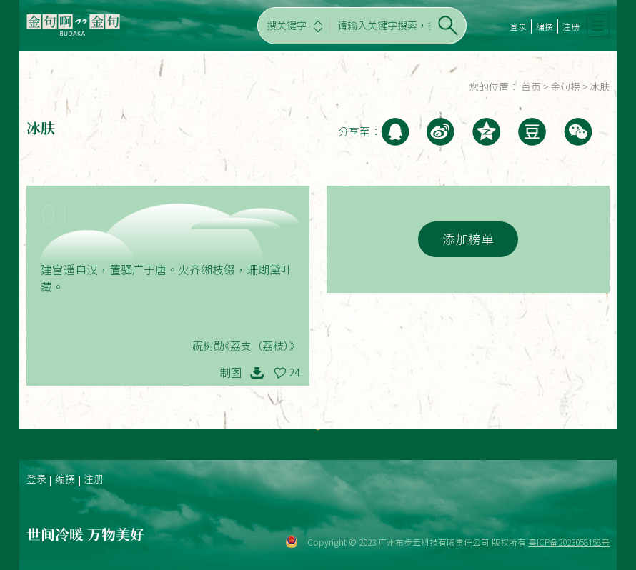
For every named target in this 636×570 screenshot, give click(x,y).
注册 (571, 26)
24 (294, 373)
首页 (531, 87)
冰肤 (600, 87)
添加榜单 (468, 239)
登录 (518, 26)
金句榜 (565, 87)
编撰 (544, 26)
